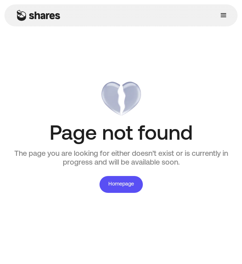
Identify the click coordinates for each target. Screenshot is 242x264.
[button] (224, 15)
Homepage (121, 184)
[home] (36, 15)
